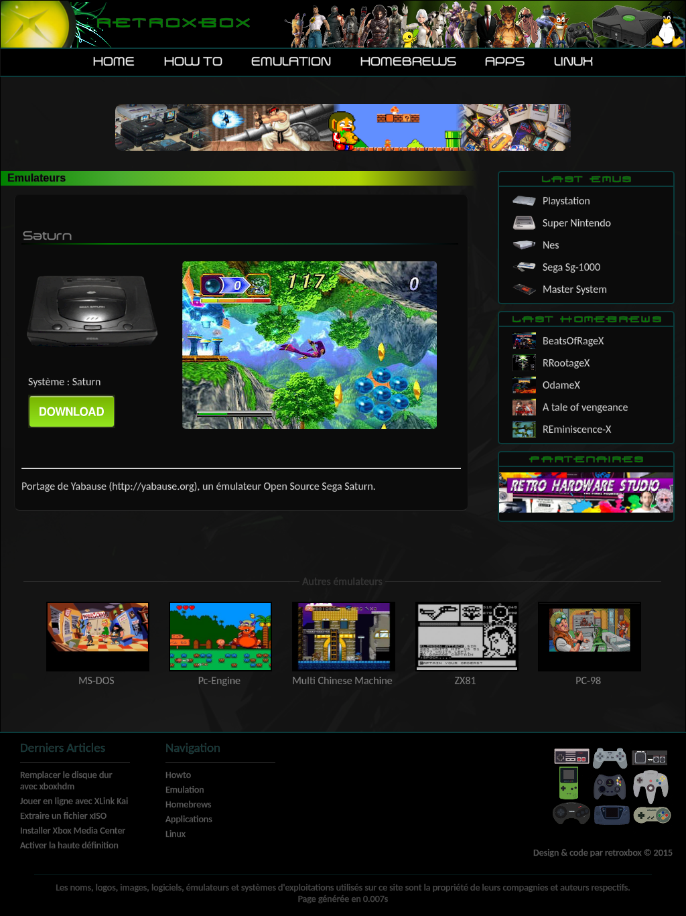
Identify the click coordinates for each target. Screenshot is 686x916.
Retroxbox (172, 23)
